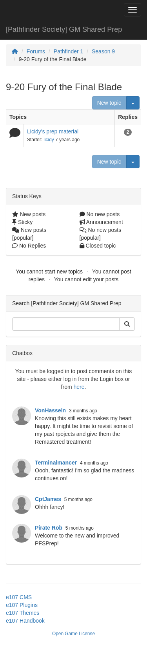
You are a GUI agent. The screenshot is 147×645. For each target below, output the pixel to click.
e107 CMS (19, 597)
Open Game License (73, 633)
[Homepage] (15, 51)
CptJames (48, 499)
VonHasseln (50, 410)
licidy (49, 139)
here (78, 387)
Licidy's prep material (52, 131)
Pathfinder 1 (68, 51)
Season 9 (103, 51)
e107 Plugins (22, 605)
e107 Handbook (25, 621)
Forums (36, 51)
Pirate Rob (48, 528)
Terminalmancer (56, 462)
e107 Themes (22, 613)
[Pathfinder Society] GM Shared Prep (64, 29)
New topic (109, 103)
